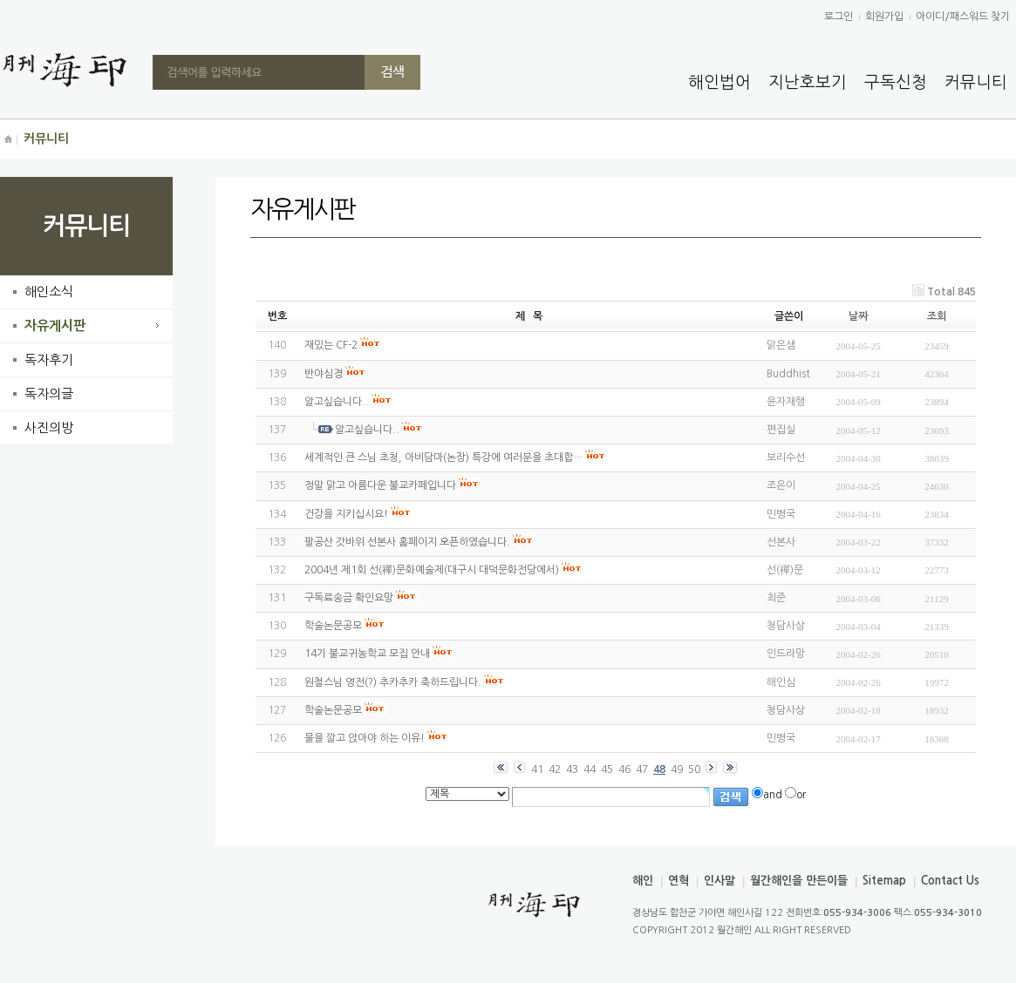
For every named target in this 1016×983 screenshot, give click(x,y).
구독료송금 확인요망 (348, 598)
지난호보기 (807, 82)
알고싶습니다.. (336, 402)
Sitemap (884, 880)
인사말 (719, 880)
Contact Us (950, 880)
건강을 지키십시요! (346, 514)
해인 (642, 880)
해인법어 (719, 82)
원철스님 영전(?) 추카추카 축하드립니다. (392, 682)
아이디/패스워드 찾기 (963, 16)
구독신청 (895, 82)
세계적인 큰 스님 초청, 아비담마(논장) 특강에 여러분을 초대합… (443, 457)
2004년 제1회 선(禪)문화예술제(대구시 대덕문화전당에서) (431, 570)
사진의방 (48, 427)
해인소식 (48, 291)
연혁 (678, 880)
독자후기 (48, 359)
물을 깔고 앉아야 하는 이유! (364, 738)
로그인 (838, 16)
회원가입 (884, 16)
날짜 (858, 316)
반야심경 (323, 374)
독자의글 (48, 393)
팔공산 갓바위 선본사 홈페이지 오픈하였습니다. (407, 542)
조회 (936, 316)
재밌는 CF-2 (331, 345)
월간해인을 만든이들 (799, 880)
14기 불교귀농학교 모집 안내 (367, 653)
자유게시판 (54, 325)
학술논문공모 (333, 625)
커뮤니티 (975, 82)
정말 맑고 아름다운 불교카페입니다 (380, 485)
